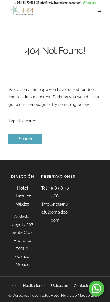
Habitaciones (34, 285)
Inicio (12, 285)
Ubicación (59, 285)
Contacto (81, 285)
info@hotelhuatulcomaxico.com (60, 2)
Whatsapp (89, 2)
